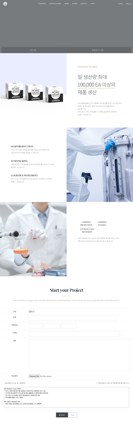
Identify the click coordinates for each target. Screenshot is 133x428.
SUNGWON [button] (42, 3)
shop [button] (93, 3)
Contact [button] (84, 3)
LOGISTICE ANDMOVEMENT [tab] (87, 230)
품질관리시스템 (97, 50)
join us (128, 3)
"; (31, 311)
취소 (72, 415)
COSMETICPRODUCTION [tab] (86, 223)
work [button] (67, 3)
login (120, 3)
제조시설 (33, 50)
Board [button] (74, 3)
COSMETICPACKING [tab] (102, 223)
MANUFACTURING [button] (55, 3)
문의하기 (62, 415)
